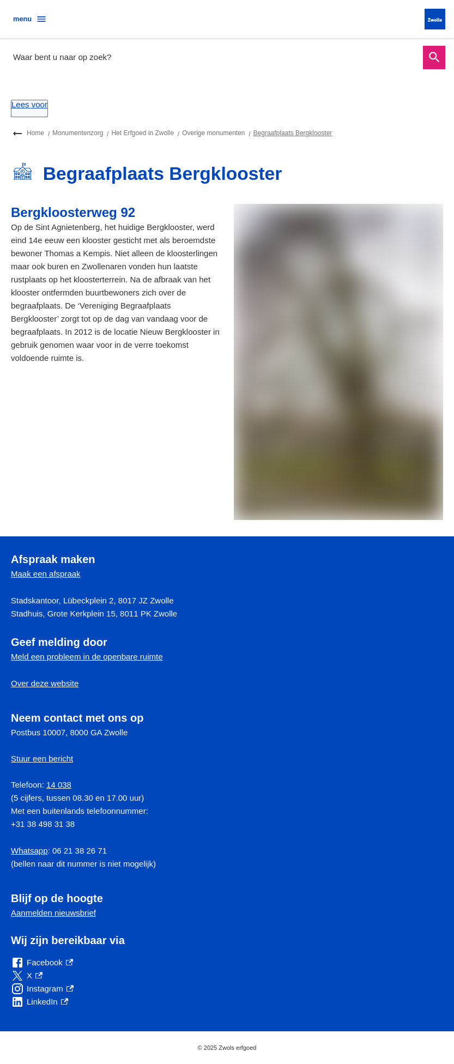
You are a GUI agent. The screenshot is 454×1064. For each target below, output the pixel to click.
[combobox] (215, 57)
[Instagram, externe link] (42, 988)
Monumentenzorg (77, 133)
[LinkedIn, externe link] (39, 1001)
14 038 (58, 784)
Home (35, 133)
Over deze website (44, 683)
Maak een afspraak (46, 573)
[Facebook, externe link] (42, 962)
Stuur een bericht (42, 758)
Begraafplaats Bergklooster (292, 133)
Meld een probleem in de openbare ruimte (87, 656)
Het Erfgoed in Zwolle (142, 133)
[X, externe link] (27, 975)
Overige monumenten (213, 133)
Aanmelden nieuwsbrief (53, 912)
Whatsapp (29, 850)
